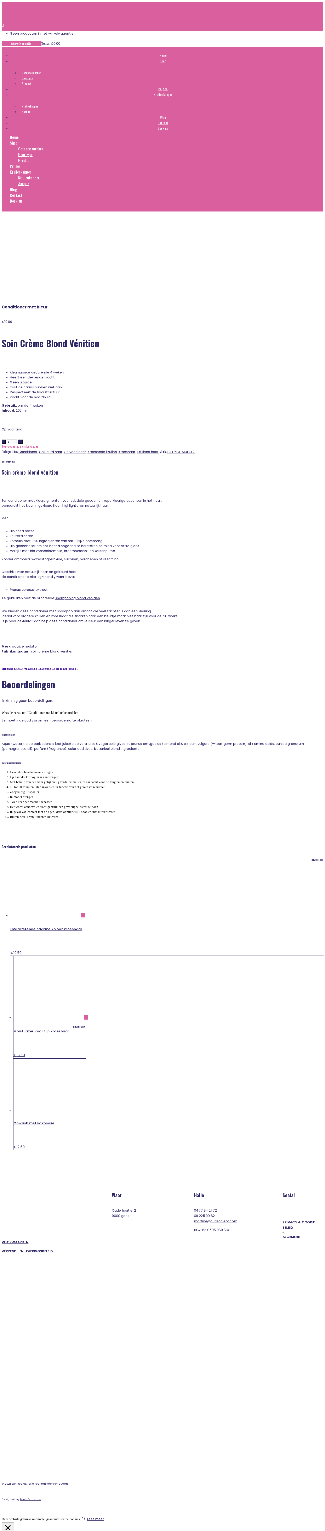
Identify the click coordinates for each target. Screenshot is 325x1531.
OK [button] (83, 1439)
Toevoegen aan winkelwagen (20, 367)
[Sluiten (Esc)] (15, 1524)
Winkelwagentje (21, 43)
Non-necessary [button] (14, 1502)
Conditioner (28, 372)
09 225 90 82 (204, 1136)
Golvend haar (75, 372)
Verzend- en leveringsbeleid (27, 1172)
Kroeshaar (126, 372)
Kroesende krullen (102, 372)
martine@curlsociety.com (215, 1142)
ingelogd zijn (27, 641)
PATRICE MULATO (181, 372)
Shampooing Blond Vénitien (77, 519)
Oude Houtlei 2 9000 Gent (124, 1134)
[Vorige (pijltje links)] (3, 1528)
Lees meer (95, 1440)
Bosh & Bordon (30, 1420)
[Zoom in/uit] (3, 1524)
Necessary (13, 1490)
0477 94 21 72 (205, 1131)
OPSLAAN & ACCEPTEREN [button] (22, 1519)
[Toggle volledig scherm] (7, 1524)
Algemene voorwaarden (151, 1160)
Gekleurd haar (50, 372)
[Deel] (11, 1524)
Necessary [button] (10, 1485)
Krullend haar (148, 372)
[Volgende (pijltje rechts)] (7, 1528)
